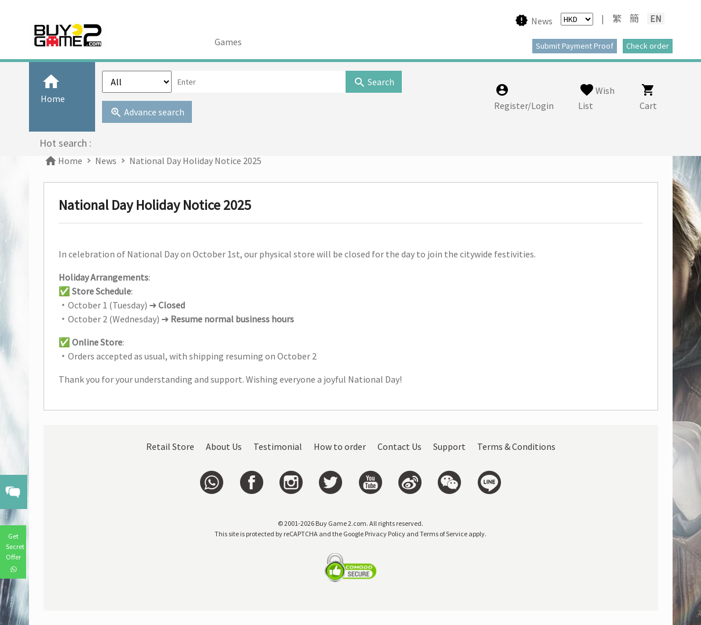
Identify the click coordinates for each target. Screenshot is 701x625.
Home (62, 160)
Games (228, 42)
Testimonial (277, 446)
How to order (340, 446)
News (106, 160)
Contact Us (399, 446)
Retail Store (170, 446)
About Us (224, 446)
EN (656, 18)
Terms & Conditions (516, 446)
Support (449, 446)
